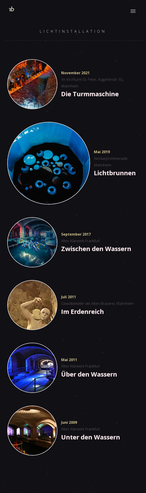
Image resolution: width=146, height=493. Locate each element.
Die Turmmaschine (90, 93)
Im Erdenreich (82, 311)
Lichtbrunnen (115, 172)
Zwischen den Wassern (96, 248)
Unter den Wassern (90, 437)
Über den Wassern (89, 374)
